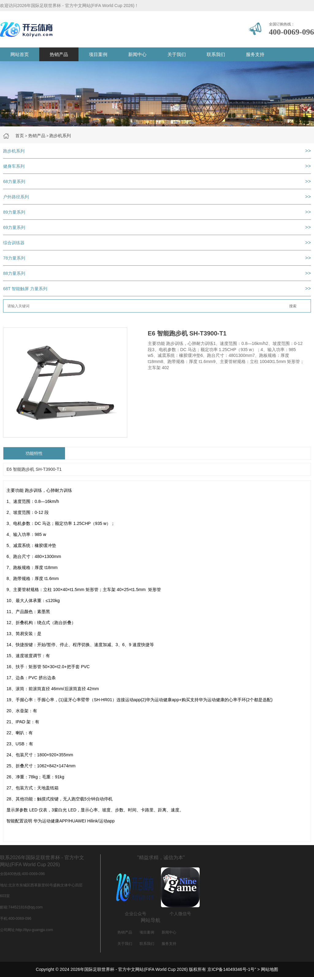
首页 (19, 135)
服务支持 (255, 54)
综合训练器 (14, 242)
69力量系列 (14, 227)
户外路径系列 (16, 196)
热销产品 (59, 54)
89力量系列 (14, 212)
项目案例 (98, 54)
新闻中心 (137, 54)
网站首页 (19, 54)
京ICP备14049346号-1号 (231, 969)
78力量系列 (14, 258)
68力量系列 (14, 181)
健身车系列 (14, 166)
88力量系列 (14, 273)
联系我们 (216, 54)
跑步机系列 (60, 135)
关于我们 (176, 54)
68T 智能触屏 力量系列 (25, 288)
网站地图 (269, 969)
